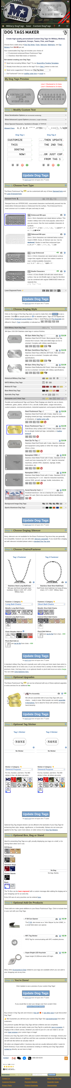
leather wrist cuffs (43, 419)
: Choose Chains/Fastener (23, 549)
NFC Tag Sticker (31, 936)
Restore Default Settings (35, 1006)
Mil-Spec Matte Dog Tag (35, 335)
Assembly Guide (53, 1082)
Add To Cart (28, 180)
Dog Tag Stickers (52, 830)
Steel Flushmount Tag (34, 411)
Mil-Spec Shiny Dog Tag (35, 365)
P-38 (30, 922)
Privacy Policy (7, 1085)
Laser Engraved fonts (14, 194)
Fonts (38, 45)
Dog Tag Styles (29, 45)
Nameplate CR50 (32, 472)
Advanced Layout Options (23, 319)
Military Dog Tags (15, 26)
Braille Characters (36, 271)
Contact (6, 1058)
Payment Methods (31, 1082)
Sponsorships (52, 1085)
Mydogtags (6, 1074)
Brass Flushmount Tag (35, 426)
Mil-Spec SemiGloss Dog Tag (37, 350)
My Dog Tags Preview (17, 79)
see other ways (49, 1013)
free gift (36, 1013)
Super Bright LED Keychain (35, 952)
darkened (30, 242)
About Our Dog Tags (54, 1078)
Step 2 (8, 185)
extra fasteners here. (21, 672)
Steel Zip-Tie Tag (32, 440)
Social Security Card (34, 490)
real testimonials (51, 1019)
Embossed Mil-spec (36, 215)
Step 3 (8, 309)
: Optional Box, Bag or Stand (24, 835)
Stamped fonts (58, 191)
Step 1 (42, 66)
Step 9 (8, 902)
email (41, 73)
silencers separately (41, 539)
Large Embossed (35, 253)
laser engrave (13, 1032)
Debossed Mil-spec (36, 234)
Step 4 (8, 530)
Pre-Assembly (57, 319)
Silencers (44, 45)
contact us (7, 1049)
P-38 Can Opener (31, 919)
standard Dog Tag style (42, 541)
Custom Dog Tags (42, 26)
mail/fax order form (30, 73)
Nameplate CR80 (32, 455)
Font (18, 322)
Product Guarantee (31, 1085)
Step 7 (8, 724)
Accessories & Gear (19, 970)
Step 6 (8, 677)
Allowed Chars (9, 128)
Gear (28, 26)
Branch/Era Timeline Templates (48, 63)
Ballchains (51, 45)
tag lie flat (17, 643)
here (39, 897)
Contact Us (6, 1078)
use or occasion (56, 1027)
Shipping (28, 1078)
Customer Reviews (8, 1082)
